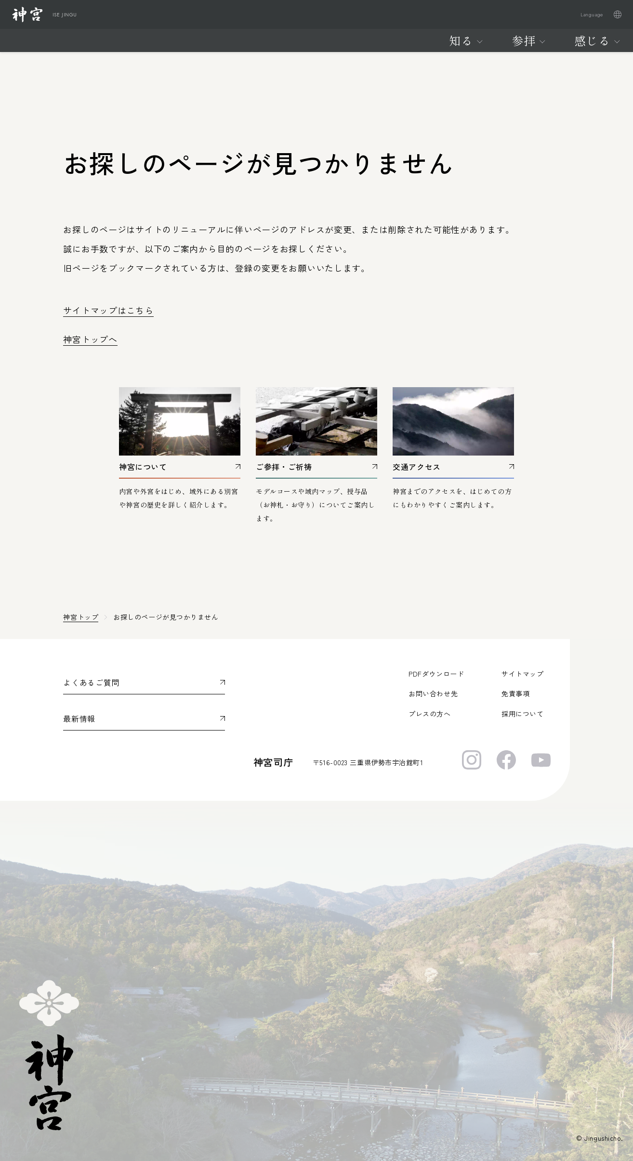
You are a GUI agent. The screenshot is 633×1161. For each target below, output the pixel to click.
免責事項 (515, 693)
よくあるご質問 (91, 682)
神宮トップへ (90, 339)
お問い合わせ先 (433, 693)
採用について (522, 713)
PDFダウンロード (436, 673)
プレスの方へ (429, 713)
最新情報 (79, 718)
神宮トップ (80, 617)
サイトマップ (522, 673)
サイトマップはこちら (108, 310)
